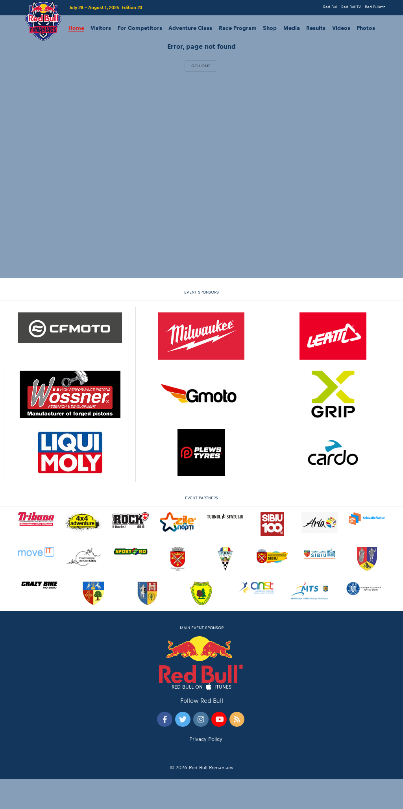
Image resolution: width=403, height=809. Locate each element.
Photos (366, 28)
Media (291, 28)
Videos (341, 28)
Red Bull (330, 7)
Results (315, 28)
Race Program (238, 28)
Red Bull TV (351, 7)
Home (76, 28)
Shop (270, 28)
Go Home (201, 65)
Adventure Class (190, 28)
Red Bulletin (375, 7)
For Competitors (140, 28)
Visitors (101, 28)
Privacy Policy (205, 739)
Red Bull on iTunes (202, 687)
